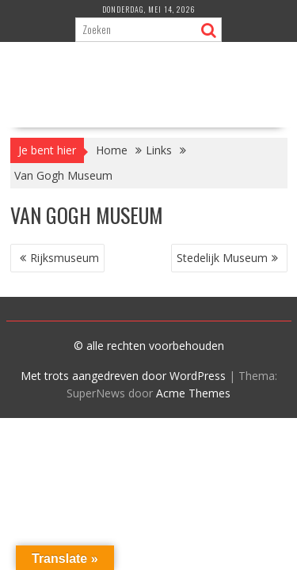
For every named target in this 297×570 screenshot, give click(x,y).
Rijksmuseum (64, 257)
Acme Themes (193, 393)
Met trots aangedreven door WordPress (123, 375)
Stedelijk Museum (222, 257)
